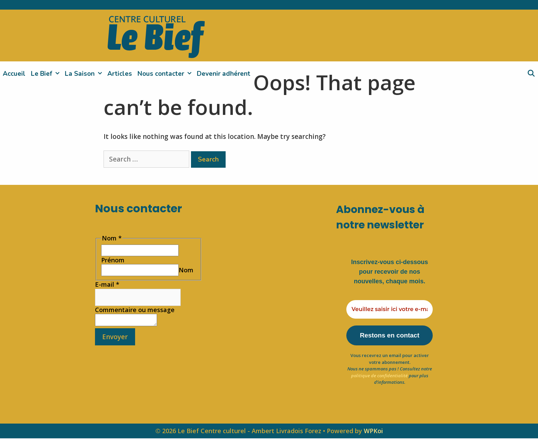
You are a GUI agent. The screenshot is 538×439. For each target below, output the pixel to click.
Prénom (112, 260)
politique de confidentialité (379, 376)
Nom (186, 270)
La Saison (85, 73)
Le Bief (46, 73)
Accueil (14, 73)
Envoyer (115, 338)
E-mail (107, 284)
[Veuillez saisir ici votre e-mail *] (389, 309)
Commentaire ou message (135, 310)
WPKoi (373, 431)
